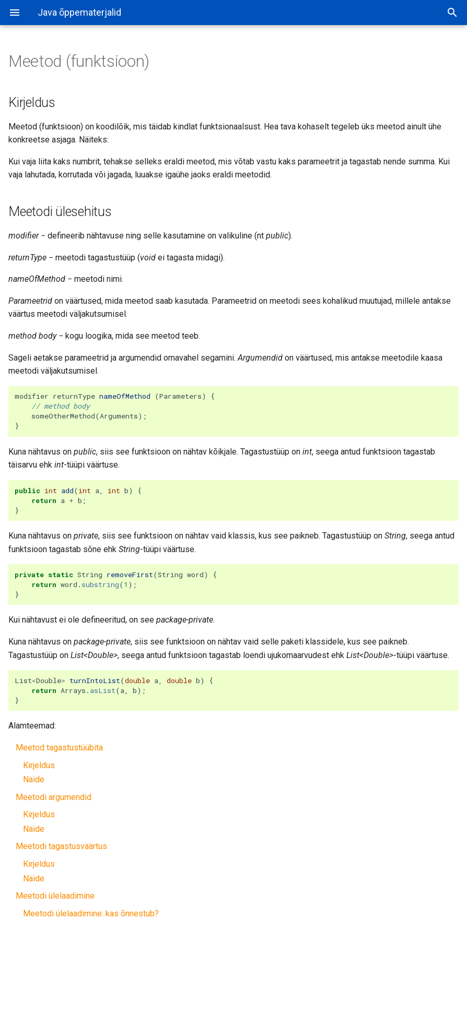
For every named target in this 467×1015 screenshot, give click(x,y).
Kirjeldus (39, 765)
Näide (33, 779)
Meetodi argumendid (53, 797)
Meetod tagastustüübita (59, 748)
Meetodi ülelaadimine (55, 896)
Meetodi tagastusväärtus (61, 846)
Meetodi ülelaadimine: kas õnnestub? (91, 913)
